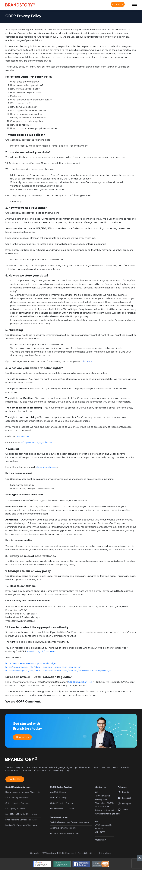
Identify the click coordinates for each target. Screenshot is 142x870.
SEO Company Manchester (17, 798)
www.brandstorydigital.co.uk (107, 814)
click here (87, 361)
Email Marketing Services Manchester (21, 820)
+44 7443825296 (102, 806)
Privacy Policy (105, 853)
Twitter (125, 810)
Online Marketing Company (17, 803)
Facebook (126, 798)
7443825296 (23, 436)
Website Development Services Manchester (69, 822)
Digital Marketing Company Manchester (23, 792)
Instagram (126, 804)
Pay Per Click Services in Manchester (21, 825)
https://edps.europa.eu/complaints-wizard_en (30, 663)
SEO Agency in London (15, 809)
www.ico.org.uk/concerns (41, 651)
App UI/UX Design (58, 792)
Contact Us (117, 4)
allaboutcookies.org (46, 467)
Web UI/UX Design (58, 798)
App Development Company (63, 828)
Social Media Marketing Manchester (21, 814)
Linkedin (125, 792)
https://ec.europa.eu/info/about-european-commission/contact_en (43, 667)
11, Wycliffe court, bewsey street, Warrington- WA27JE (104, 799)
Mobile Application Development (65, 833)
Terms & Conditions (86, 853)
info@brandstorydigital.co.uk (36, 442)
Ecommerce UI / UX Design (62, 809)
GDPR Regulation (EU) (80, 681)
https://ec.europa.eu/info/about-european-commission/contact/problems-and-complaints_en (58, 670)
